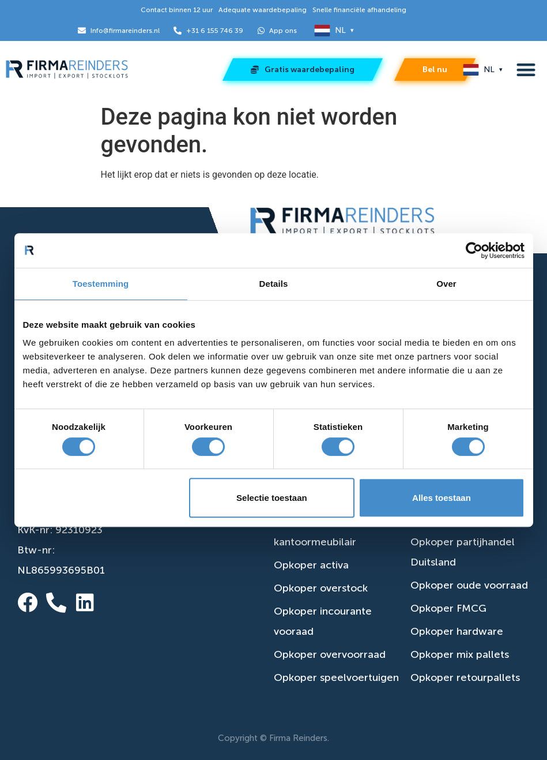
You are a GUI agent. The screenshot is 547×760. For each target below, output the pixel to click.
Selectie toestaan (271, 498)
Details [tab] (273, 284)
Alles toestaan (441, 498)
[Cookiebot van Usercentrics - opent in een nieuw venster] (474, 250)
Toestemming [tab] (101, 284)
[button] (526, 70)
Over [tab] (446, 284)
